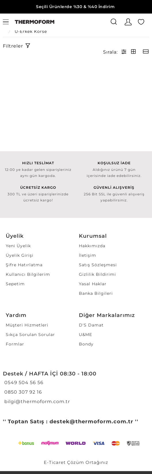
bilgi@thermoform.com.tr (36, 401)
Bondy (86, 344)
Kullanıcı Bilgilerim (28, 274)
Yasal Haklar (93, 283)
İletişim (87, 255)
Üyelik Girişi (19, 255)
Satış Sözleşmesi (98, 264)
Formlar (15, 344)
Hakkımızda (92, 245)
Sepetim (15, 283)
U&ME (85, 334)
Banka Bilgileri (96, 293)
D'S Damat (91, 325)
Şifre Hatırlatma (24, 264)
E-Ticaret (55, 462)
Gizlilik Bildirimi (97, 274)
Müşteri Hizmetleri (27, 325)
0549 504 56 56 (23, 382)
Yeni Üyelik (18, 245)
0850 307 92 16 (22, 392)
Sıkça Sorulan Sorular (30, 334)
